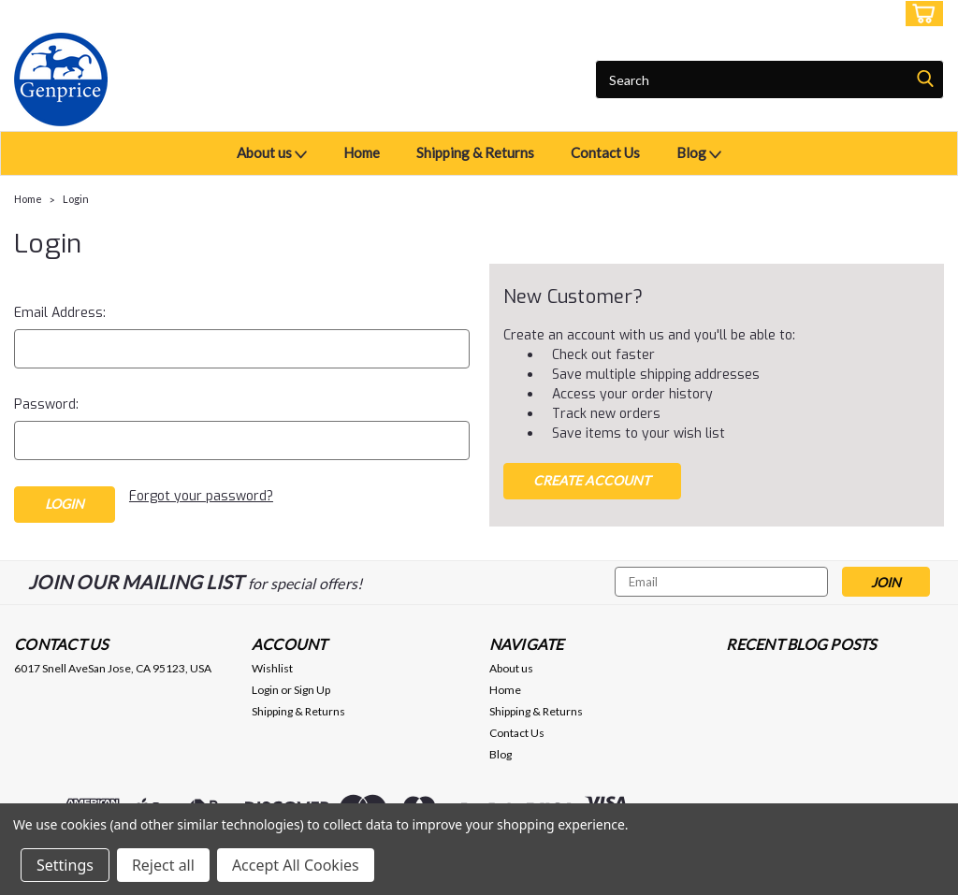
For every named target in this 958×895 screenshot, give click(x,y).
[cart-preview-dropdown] (920, 13)
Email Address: (60, 313)
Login (804, 14)
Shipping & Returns (475, 152)
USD (145, 14)
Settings (65, 865)
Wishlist (272, 668)
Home (361, 152)
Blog (698, 154)
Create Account (591, 480)
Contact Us (605, 152)
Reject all (163, 865)
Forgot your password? (201, 496)
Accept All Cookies (295, 865)
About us (272, 154)
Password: (46, 404)
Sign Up (864, 14)
